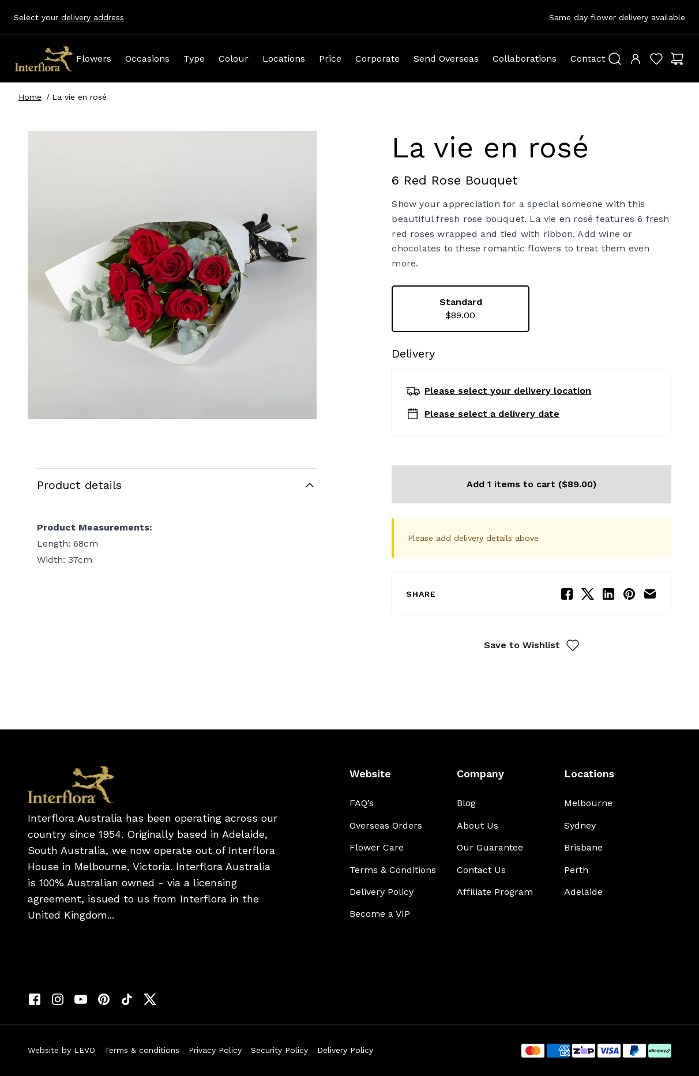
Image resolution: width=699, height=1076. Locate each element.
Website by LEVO (61, 1050)
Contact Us (481, 869)
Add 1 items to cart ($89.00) (531, 484)
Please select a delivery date (491, 413)
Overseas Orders (386, 825)
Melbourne (588, 802)
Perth (576, 869)
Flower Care (377, 847)
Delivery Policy (382, 891)
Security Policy (279, 1050)
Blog (466, 802)
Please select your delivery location (507, 390)
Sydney (580, 825)
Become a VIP (380, 913)
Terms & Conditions (393, 869)
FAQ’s (362, 802)
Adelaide (583, 891)
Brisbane (583, 847)
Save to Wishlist (532, 645)
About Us (477, 825)
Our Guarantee (490, 847)
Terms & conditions (141, 1050)
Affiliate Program (495, 891)
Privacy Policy (215, 1050)
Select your (69, 17)
